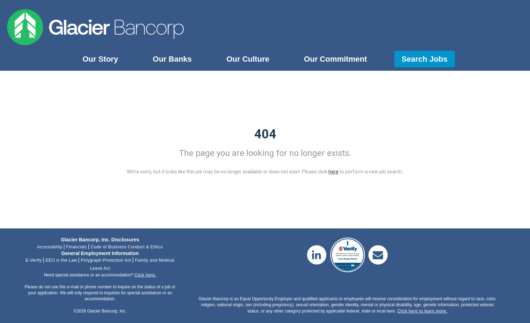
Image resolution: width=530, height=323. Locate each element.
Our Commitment (335, 59)
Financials (76, 247)
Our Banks (172, 59)
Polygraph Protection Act (106, 260)
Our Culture (247, 59)
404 (265, 134)
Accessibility (49, 247)
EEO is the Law (61, 260)
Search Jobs (425, 59)
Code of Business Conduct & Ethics (127, 247)
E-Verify (34, 260)
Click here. (145, 275)
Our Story (100, 59)
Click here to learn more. (422, 311)
